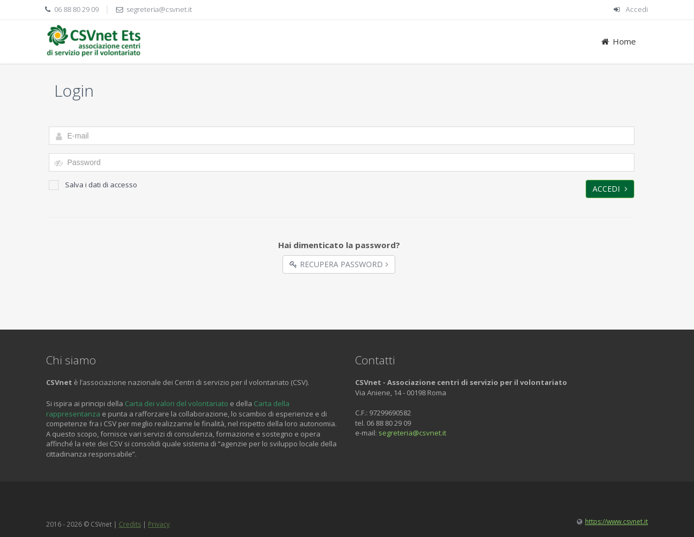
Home (618, 41)
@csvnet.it (429, 433)
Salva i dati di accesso (93, 185)
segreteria (395, 433)
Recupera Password (339, 264)
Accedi (637, 9)
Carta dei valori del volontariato (176, 403)
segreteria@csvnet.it (159, 9)
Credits (130, 524)
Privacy (159, 524)
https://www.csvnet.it (616, 521)
